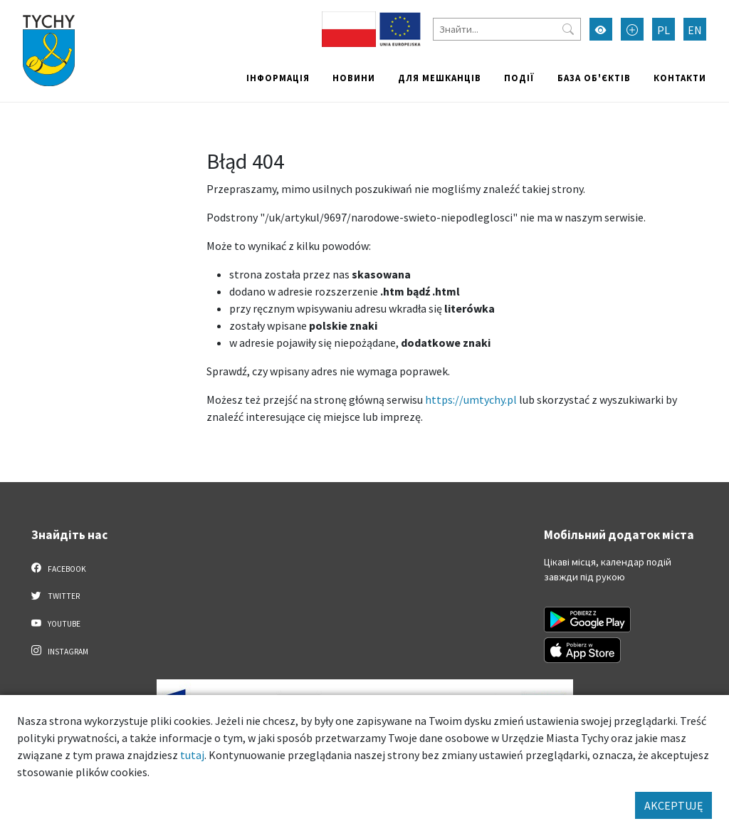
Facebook (58, 568)
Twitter (55, 595)
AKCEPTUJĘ (673, 805)
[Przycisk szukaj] (568, 29)
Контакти (680, 77)
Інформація (278, 77)
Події (519, 77)
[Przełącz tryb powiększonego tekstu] (632, 29)
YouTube (55, 623)
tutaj (192, 755)
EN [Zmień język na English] (695, 30)
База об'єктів (594, 77)
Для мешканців (439, 77)
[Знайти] (507, 29)
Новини (353, 77)
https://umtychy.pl (471, 399)
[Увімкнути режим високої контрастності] (600, 29)
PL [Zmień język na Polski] (663, 30)
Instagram (59, 650)
